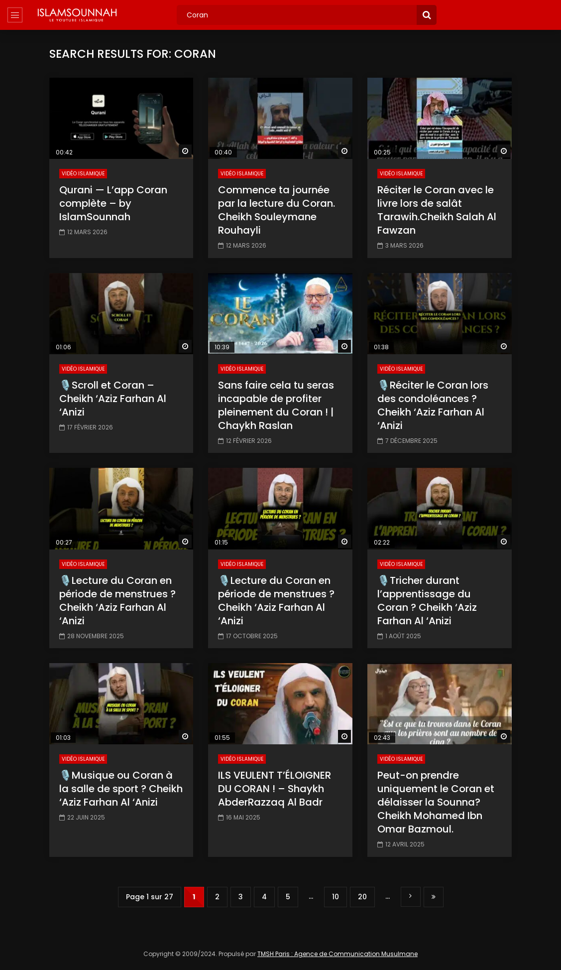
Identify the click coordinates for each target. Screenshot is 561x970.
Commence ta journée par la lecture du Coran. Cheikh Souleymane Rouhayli (276, 210)
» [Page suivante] (411, 897)
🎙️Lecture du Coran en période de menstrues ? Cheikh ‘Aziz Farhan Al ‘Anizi (117, 600)
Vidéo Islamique (83, 173)
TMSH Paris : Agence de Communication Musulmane (337, 954)
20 (362, 897)
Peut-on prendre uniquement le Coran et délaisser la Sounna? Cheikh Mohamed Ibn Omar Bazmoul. (435, 802)
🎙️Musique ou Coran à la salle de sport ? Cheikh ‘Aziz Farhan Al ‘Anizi (121, 788)
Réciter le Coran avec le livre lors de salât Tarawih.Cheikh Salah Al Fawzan (436, 210)
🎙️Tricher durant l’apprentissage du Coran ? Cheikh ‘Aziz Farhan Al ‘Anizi (427, 600)
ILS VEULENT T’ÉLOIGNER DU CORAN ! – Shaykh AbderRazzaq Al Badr (274, 788)
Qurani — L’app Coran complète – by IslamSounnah (113, 203)
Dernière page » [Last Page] (434, 897)
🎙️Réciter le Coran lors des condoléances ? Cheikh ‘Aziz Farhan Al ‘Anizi (432, 405)
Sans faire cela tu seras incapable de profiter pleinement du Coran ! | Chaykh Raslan (276, 405)
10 (335, 897)
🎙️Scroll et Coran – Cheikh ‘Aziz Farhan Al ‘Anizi (112, 398)
